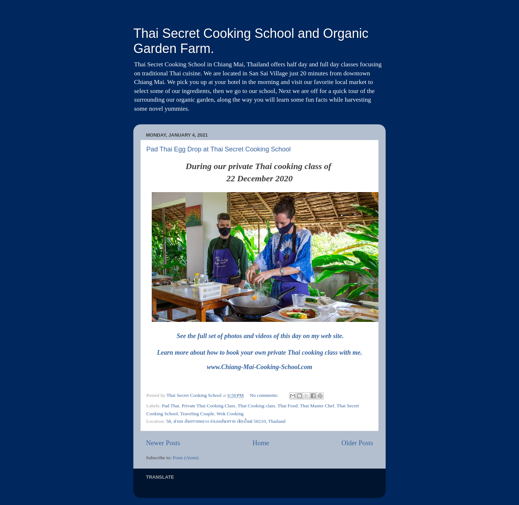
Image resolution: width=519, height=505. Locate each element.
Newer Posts (163, 443)
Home (261, 443)
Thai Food (288, 405)
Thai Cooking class (256, 405)
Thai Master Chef (317, 405)
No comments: (265, 395)
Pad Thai (170, 405)
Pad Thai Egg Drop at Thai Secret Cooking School (218, 149)
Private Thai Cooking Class (208, 405)
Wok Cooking (230, 413)
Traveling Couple (197, 413)
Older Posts (357, 443)
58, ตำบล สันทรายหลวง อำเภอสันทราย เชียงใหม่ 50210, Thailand (225, 421)
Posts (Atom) (186, 457)
